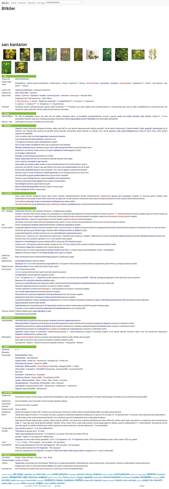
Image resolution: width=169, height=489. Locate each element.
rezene (118, 480)
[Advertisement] (66, 27)
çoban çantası (142, 474)
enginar (43, 477)
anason (49, 474)
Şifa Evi (5, 3)
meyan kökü (88, 480)
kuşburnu (50, 480)
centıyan (110, 474)
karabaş (135, 477)
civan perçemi (121, 474)
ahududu (28, 474)
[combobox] (64, 2)
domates (5, 477)
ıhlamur (72, 477)
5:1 (97, 451)
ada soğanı (18, 474)
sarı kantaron (126, 477)
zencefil (158, 480)
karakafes (146, 477)
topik (28, 250)
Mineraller (32, 3)
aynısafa (80, 474)
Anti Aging (41, 3)
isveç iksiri (98, 477)
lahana (59, 480)
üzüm (46, 483)
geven (50, 477)
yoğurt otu (148, 480)
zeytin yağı (6, 483)
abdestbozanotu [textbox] (53, 2)
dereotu (151, 474)
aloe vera (41, 474)
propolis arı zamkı (108, 480)
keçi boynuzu (156, 477)
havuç (66, 477)
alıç (34, 474)
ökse (23, 483)
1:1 (16, 442)
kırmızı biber (31, 480)
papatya (98, 480)
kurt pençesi (40, 480)
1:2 (21, 442)
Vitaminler (22, 3)
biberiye (89, 474)
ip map (57, 486)
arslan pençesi (60, 474)
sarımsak (31, 483)
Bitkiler (14, 3)
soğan (39, 483)
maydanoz (69, 480)
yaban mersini (57, 483)
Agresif (18, 269)
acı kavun (4, 474)
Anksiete (29, 264)
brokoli (104, 474)
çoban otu (133, 474)
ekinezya (33, 477)
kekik (13, 480)
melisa (79, 480)
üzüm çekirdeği (129, 480)
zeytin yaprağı (16, 483)
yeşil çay (139, 480)
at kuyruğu (72, 474)
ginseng (55, 477)
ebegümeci (16, 477)
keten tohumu (21, 480)
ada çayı (9, 474)
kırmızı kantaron (112, 477)
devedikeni (161, 474)
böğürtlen (97, 474)
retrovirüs (48, 239)
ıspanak (88, 477)
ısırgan (80, 477)
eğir (25, 477)
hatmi (60, 477)
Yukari (142, 486)
